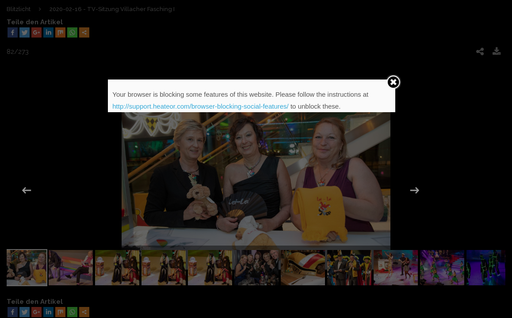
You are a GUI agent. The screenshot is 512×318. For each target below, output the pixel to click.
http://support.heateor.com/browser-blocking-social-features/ (200, 106)
